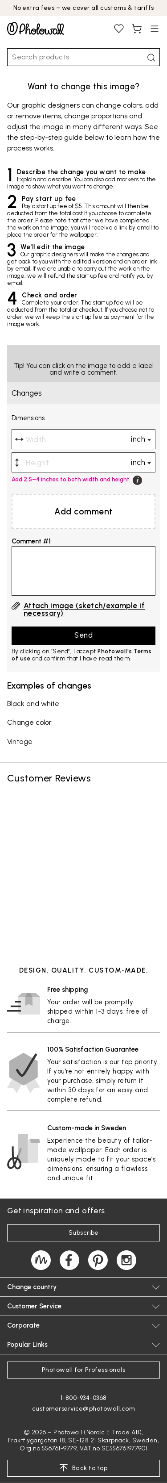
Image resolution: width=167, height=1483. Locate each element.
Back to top (83, 1468)
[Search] (151, 58)
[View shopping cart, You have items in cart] (137, 29)
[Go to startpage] (35, 28)
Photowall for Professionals (84, 1370)
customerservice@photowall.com (83, 1408)
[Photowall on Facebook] (69, 1260)
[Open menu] (154, 29)
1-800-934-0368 (84, 1398)
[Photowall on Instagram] (126, 1260)
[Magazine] (41, 1260)
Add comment (83, 511)
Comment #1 (31, 541)
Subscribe (84, 1233)
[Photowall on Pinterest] (98, 1260)
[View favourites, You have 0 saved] (119, 29)
